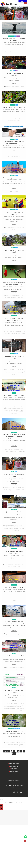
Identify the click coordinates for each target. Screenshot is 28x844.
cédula (22, 703)
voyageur (16, 335)
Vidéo (17, 70)
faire (13, 599)
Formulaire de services (14, 764)
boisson (9, 227)
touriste (22, 667)
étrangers (16, 705)
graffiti (7, 667)
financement (20, 408)
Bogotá (12, 471)
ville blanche (19, 634)
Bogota (15, 703)
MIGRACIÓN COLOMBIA (16, 706)
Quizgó (10, 528)
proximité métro (12, 372)
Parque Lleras (12, 371)
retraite (6, 708)
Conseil (12, 353)
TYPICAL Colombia (14, 530)
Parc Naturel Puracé (19, 527)
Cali (19, 703)
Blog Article (13, 175)
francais (11, 410)
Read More (14, 49)
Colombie (16, 52)
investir (22, 410)
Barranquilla (10, 703)
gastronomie (12, 525)
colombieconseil (16, 490)
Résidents (16, 412)
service (11, 335)
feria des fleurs (15, 86)
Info (13, 70)
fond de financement (19, 451)
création (22, 742)
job (4, 706)
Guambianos (18, 564)
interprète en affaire (9, 453)
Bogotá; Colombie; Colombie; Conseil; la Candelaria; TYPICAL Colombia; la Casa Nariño (14, 489)
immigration (16, 410)
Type (23, 412)
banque (11, 407)
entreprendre (7, 408)
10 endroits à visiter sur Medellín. (14, 656)
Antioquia (8, 331)
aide (8, 407)
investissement (11, 746)
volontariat (16, 710)
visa (11, 413)
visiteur (11, 669)
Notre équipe (14, 768)
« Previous (6, 751)
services (18, 156)
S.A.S (20, 412)
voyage (21, 710)
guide (23, 331)
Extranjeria (22, 705)
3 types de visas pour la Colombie (14, 395)
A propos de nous (14, 766)
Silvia (23, 528)
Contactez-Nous (14, 771)
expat (12, 331)
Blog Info (14, 619)
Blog (11, 70)
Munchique (11, 527)
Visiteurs (15, 413)
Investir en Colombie (14, 763)
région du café (21, 333)
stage (13, 708)
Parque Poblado (20, 371)
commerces (9, 369)
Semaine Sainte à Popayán (14, 587)
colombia (8, 86)
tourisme (17, 120)
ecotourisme (22, 52)
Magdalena (19, 525)
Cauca (7, 525)
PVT (24, 706)
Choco (11, 52)
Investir (16, 353)
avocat (17, 448)
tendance (19, 372)
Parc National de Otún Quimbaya (14, 107)
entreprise (14, 408)
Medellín (12, 247)
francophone (18, 331)
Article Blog (13, 139)
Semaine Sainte (17, 528)
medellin (22, 86)
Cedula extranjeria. (19, 407)
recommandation (12, 333)
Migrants (10, 412)
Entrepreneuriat (17, 728)
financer (6, 410)
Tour (16, 247)
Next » (14, 753)
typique (14, 229)
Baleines (7, 52)
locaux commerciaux (18, 369)
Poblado (5, 372)
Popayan (6, 528)
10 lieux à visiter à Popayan (14, 622)
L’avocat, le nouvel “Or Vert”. (14, 731)
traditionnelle (20, 227)
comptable (7, 449)
